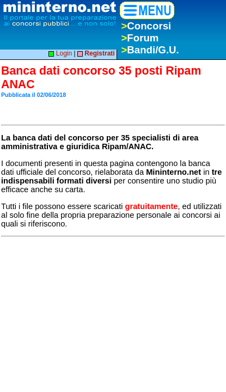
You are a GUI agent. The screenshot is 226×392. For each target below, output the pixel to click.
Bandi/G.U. (150, 50)
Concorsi (146, 26)
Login (60, 53)
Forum (139, 38)
